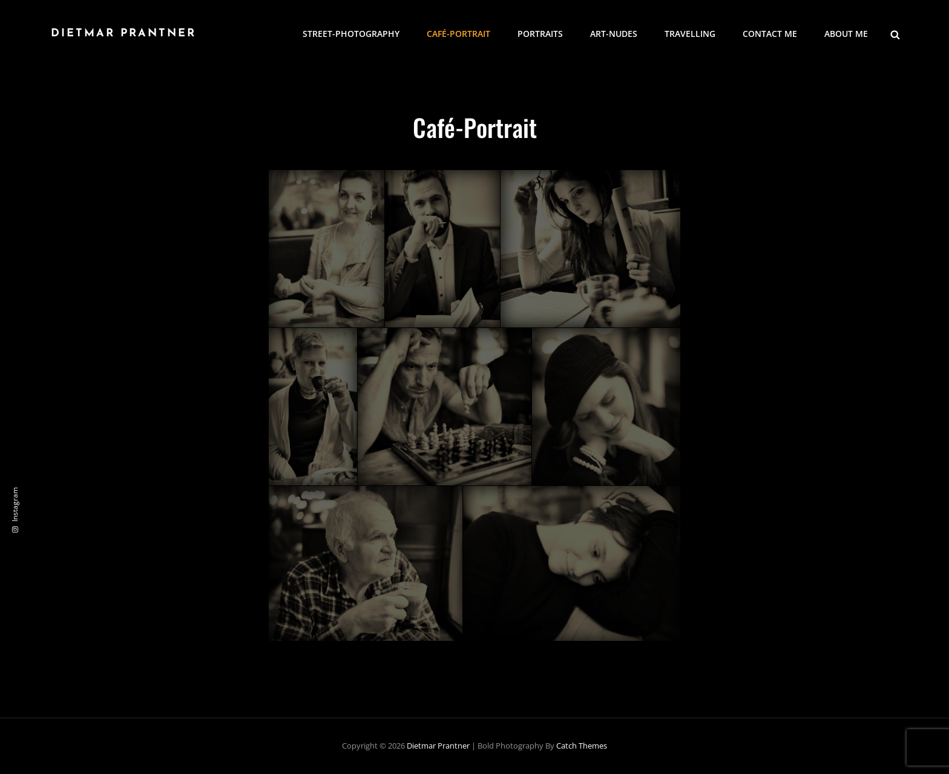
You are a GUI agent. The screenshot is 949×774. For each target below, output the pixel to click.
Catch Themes (581, 745)
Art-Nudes (613, 33)
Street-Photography (351, 33)
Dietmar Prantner (123, 33)
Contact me (770, 33)
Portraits (540, 33)
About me (846, 33)
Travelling (690, 33)
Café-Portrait (458, 33)
